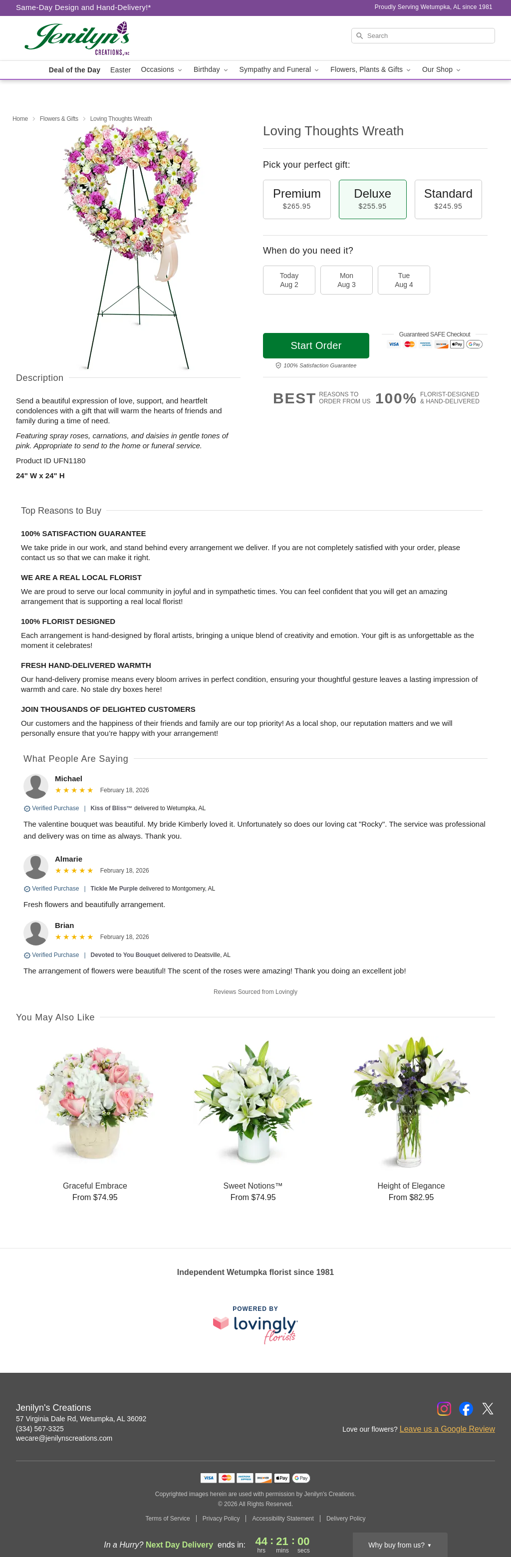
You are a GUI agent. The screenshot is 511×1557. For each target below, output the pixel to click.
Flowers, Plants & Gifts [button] (371, 69)
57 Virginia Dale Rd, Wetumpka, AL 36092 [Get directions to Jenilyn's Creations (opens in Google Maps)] (81, 1419)
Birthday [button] (212, 69)
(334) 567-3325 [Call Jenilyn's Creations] (40, 1429)
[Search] (423, 35)
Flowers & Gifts (59, 118)
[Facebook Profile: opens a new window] (466, 1409)
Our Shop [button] (442, 69)
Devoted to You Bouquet (125, 954)
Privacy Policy (221, 1519)
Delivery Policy (346, 1519)
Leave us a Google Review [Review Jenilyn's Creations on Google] (447, 1429)
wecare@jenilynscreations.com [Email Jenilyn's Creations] (64, 1438)
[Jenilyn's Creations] (88, 38)
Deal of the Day (74, 70)
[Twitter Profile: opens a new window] (488, 1409)
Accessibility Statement (282, 1519)
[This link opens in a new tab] (255, 1325)
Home (20, 118)
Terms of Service (167, 1519)
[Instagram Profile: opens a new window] (444, 1409)
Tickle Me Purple (114, 888)
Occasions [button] (162, 69)
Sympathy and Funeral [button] (280, 69)
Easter (120, 70)
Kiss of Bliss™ (112, 808)
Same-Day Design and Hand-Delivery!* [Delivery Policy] (83, 7)
